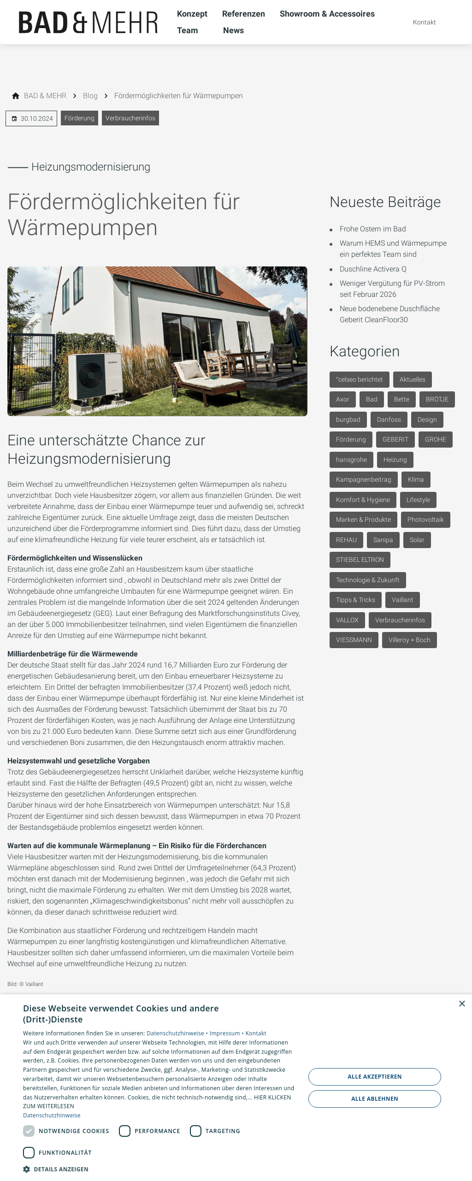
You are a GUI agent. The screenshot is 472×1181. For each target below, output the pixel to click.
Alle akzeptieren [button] (375, 1077)
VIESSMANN (354, 640)
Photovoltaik (425, 519)
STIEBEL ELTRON (360, 559)
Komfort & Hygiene (363, 499)
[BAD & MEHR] (45, 96)
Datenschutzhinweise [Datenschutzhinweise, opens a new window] (52, 1115)
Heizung (395, 459)
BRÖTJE (437, 399)
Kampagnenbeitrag (363, 479)
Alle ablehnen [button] (374, 1099)
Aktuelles (412, 379)
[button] (160, 1168)
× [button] (461, 1004)
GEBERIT (395, 439)
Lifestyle (418, 499)
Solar (417, 539)
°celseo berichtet (359, 379)
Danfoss (389, 419)
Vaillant (402, 599)
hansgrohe (351, 459)
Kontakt (255, 1033)
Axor (342, 399)
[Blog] (90, 96)
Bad (372, 399)
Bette (401, 399)
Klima (416, 479)
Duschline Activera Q (373, 269)
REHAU (346, 539)
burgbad (348, 419)
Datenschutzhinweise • (178, 1033)
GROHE (435, 439)
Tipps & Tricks (355, 599)
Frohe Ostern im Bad (373, 228)
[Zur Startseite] (88, 22)
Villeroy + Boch (410, 640)
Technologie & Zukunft (368, 580)
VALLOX (347, 620)
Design (427, 419)
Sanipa (383, 539)
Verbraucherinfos (130, 118)
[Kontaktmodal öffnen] (418, 22)
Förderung (79, 118)
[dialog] (236, 1087)
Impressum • (228, 1033)
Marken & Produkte (363, 519)
